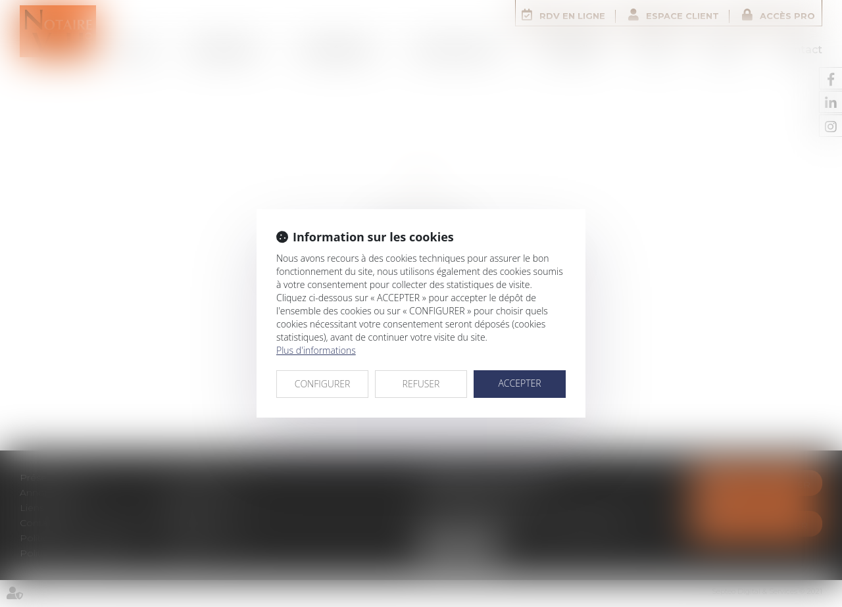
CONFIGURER (323, 383)
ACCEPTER (519, 383)
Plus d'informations (316, 350)
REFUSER (421, 383)
